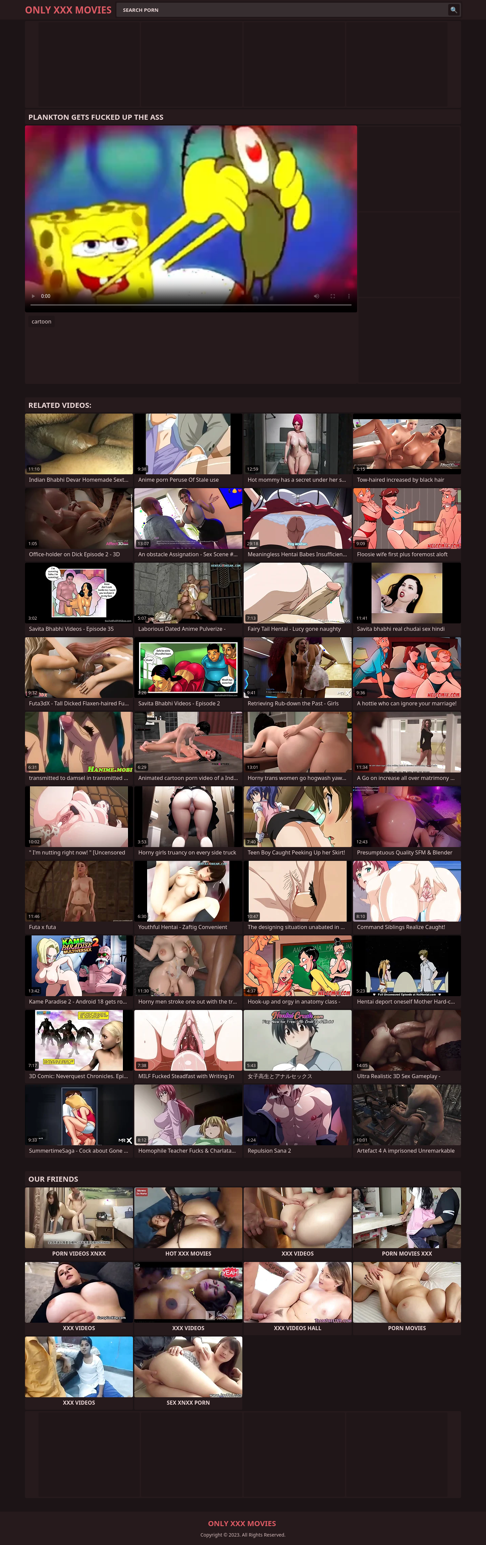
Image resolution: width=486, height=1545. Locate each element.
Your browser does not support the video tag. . (191, 218)
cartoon (41, 321)
